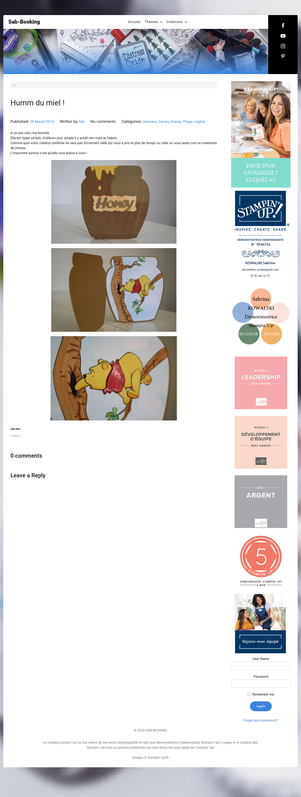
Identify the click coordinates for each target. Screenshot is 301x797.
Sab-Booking (26, 23)
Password (261, 691)
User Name (261, 673)
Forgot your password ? (261, 735)
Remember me (263, 709)
